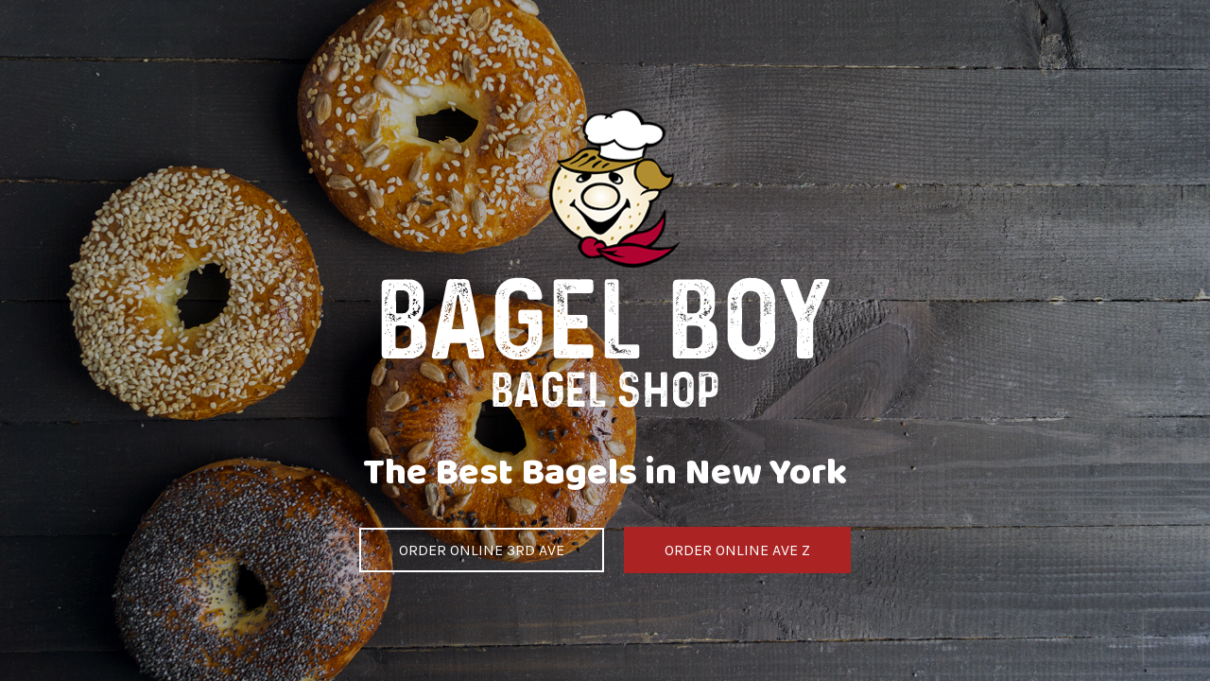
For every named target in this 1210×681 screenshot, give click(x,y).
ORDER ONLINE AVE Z (737, 550)
